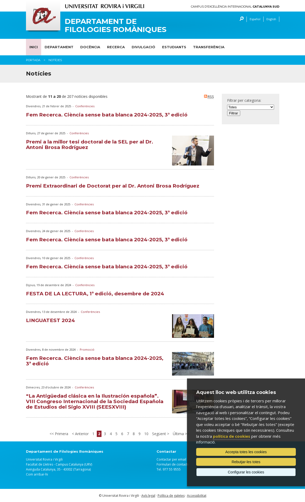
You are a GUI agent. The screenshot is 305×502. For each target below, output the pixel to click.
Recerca (116, 47)
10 (146, 433)
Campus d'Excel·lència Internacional (235, 6)
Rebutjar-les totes (246, 462)
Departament (59, 47)
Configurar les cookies (246, 472)
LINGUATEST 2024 (50, 320)
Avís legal (148, 495)
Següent (159, 433)
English (271, 19)
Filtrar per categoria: (244, 100)
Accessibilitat (196, 495)
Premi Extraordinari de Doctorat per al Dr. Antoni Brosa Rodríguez (112, 186)
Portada (33, 60)
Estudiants (174, 47)
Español (255, 19)
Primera (61, 433)
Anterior (81, 433)
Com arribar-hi (37, 474)
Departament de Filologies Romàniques (116, 25)
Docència (90, 47)
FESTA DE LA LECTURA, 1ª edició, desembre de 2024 (95, 294)
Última (179, 433)
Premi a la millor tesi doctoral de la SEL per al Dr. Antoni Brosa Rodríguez (89, 144)
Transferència (208, 47)
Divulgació (143, 47)
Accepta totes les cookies (246, 452)
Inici (33, 47)
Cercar (240, 19)
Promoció (87, 349)
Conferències (84, 106)
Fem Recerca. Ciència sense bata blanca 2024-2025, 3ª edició (107, 115)
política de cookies (231, 436)
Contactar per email (171, 459)
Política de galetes (171, 495)
